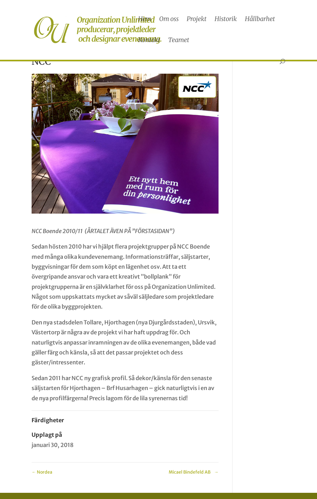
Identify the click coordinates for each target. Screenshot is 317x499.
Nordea (42, 472)
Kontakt (149, 41)
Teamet (178, 41)
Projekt (196, 20)
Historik (226, 20)
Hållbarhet (260, 20)
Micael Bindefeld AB (194, 472)
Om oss (169, 20)
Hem (144, 20)
